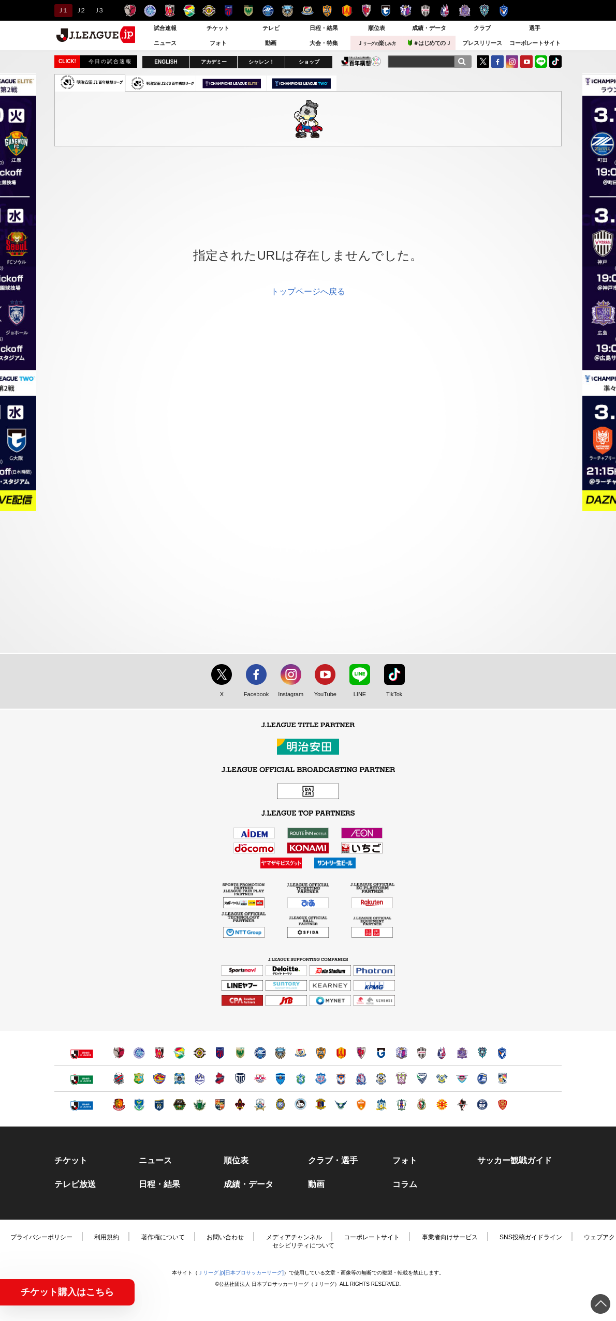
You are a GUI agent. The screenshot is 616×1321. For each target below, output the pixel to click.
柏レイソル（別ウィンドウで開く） (199, 1052)
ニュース (165, 43)
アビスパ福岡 (484, 10)
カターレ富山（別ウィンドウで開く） (361, 1078)
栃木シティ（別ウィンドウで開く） (239, 1078)
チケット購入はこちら (67, 1292)
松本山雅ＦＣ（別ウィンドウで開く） (199, 1104)
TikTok (555, 61)
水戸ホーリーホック (149, 10)
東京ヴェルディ (248, 10)
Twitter (483, 61)
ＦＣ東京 (228, 10)
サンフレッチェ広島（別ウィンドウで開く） (462, 1052)
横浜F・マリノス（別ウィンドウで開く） (300, 1052)
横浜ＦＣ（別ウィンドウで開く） (280, 1078)
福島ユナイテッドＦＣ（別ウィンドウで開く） (118, 1104)
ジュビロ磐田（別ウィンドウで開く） (381, 1078)
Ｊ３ (98, 10)
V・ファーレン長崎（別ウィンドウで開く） (502, 1052)
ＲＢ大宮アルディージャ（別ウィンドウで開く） (260, 1078)
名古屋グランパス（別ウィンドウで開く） (340, 1052)
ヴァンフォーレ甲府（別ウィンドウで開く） (320, 1078)
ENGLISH (165, 62)
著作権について (163, 1237)
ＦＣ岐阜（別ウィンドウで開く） (260, 1104)
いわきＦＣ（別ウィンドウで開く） (219, 1078)
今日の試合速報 (110, 61)
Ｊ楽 (376, 43)
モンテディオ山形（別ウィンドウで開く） (199, 1078)
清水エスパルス (326, 10)
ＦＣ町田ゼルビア (267, 10)
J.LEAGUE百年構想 (361, 61)
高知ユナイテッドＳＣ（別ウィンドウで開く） (421, 1104)
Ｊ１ (61, 10)
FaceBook (497, 61)
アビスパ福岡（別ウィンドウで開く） (482, 1052)
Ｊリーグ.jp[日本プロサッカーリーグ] (241, 1272)
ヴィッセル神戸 (425, 10)
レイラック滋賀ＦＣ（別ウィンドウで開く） (280, 1104)
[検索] (462, 61)
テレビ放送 (75, 1184)
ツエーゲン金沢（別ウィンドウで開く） (239, 1104)
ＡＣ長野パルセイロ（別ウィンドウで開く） (219, 1104)
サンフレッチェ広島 (464, 10)
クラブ (482, 28)
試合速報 (165, 28)
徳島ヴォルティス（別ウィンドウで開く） (421, 1078)
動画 (270, 43)
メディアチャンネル (294, 1237)
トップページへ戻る (308, 291)
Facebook (254, 694)
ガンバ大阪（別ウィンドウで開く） (381, 1052)
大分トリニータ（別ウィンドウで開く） (482, 1078)
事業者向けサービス (450, 1237)
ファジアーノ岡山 (444, 10)
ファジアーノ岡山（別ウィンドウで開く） (441, 1052)
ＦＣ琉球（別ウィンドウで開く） (502, 1104)
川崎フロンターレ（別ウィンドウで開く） (280, 1052)
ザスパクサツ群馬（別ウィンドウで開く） (159, 1104)
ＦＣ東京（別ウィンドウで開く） (219, 1052)
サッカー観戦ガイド (514, 1161)
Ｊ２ (80, 10)
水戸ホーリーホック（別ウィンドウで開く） (139, 1052)
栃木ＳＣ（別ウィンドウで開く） (139, 1104)
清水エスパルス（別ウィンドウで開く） (320, 1052)
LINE (541, 61)
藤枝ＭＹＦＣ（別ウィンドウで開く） (401, 1078)
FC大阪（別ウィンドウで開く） (300, 1104)
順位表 (376, 28)
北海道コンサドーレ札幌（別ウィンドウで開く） (118, 1078)
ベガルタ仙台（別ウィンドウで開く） (159, 1078)
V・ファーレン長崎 (503, 10)
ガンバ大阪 (385, 10)
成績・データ (429, 28)
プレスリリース (482, 43)
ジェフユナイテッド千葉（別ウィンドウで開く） (179, 1052)
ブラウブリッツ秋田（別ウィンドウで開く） (179, 1078)
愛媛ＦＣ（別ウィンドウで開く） (401, 1104)
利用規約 (106, 1237)
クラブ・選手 (333, 1161)
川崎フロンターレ (287, 10)
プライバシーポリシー (41, 1237)
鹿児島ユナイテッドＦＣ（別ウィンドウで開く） (482, 1104)
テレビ (271, 28)
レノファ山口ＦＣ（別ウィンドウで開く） (361, 1104)
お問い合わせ (225, 1237)
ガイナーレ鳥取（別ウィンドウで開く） (340, 1104)
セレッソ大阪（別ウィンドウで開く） (401, 1052)
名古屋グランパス (346, 10)
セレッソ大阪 (405, 10)
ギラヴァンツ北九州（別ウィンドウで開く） (441, 1104)
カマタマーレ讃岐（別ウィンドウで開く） (381, 1104)
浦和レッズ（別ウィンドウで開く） (159, 1052)
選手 (534, 28)
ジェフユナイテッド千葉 (189, 10)
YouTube (526, 61)
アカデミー (214, 62)
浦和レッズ (169, 10)
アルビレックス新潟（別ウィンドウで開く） (340, 1078)
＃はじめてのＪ (429, 42)
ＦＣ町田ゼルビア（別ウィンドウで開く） (260, 1052)
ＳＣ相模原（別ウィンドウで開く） (179, 1104)
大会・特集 (324, 43)
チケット (218, 28)
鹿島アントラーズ (130, 10)
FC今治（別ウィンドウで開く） (441, 1078)
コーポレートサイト (535, 43)
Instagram (512, 61)
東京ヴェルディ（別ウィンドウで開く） (239, 1052)
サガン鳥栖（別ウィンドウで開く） (462, 1078)
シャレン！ (261, 62)
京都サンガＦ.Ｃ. (366, 10)
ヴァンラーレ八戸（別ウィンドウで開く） (139, 1078)
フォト (218, 43)
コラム (404, 1184)
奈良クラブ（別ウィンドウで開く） (320, 1104)
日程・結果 (324, 28)
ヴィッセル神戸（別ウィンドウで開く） (421, 1052)
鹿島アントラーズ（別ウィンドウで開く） (118, 1052)
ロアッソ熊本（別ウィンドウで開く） (462, 1104)
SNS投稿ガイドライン (531, 1237)
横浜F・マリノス (307, 10)
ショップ (309, 62)
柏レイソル (208, 10)
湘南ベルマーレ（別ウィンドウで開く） (300, 1078)
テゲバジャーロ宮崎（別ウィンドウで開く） (502, 1078)
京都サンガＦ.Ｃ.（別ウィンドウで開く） (361, 1052)
